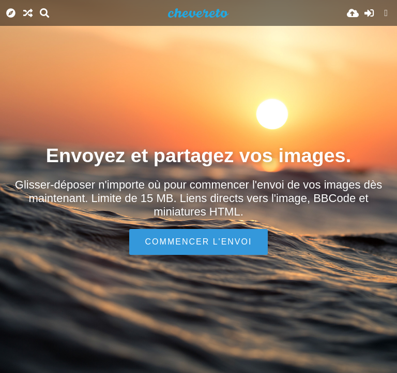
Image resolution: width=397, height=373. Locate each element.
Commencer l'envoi (198, 241)
